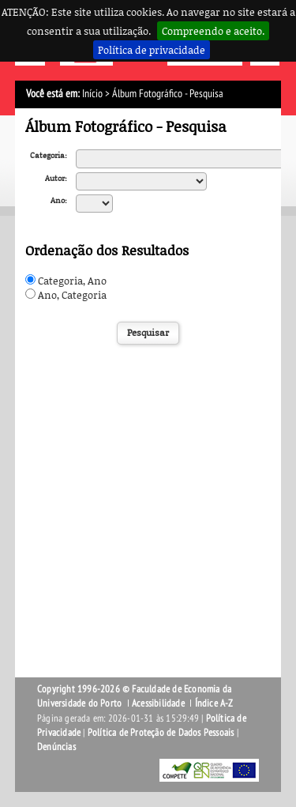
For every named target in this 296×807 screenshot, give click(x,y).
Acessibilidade (158, 703)
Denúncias (56, 747)
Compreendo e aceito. (213, 31)
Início (92, 93)
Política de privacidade (151, 50)
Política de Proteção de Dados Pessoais (161, 732)
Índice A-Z (214, 703)
